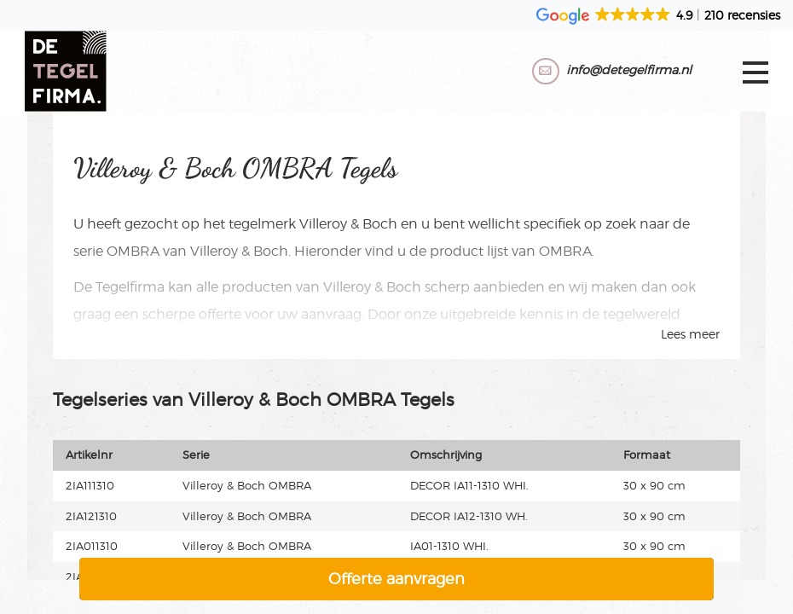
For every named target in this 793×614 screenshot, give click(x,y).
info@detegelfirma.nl (626, 69)
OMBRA (133, 251)
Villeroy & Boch (348, 224)
